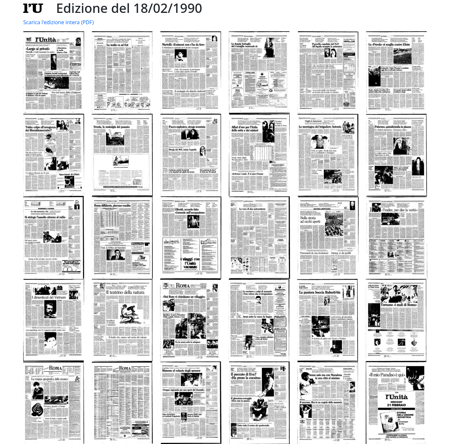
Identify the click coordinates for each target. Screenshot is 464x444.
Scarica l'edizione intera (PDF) (58, 22)
